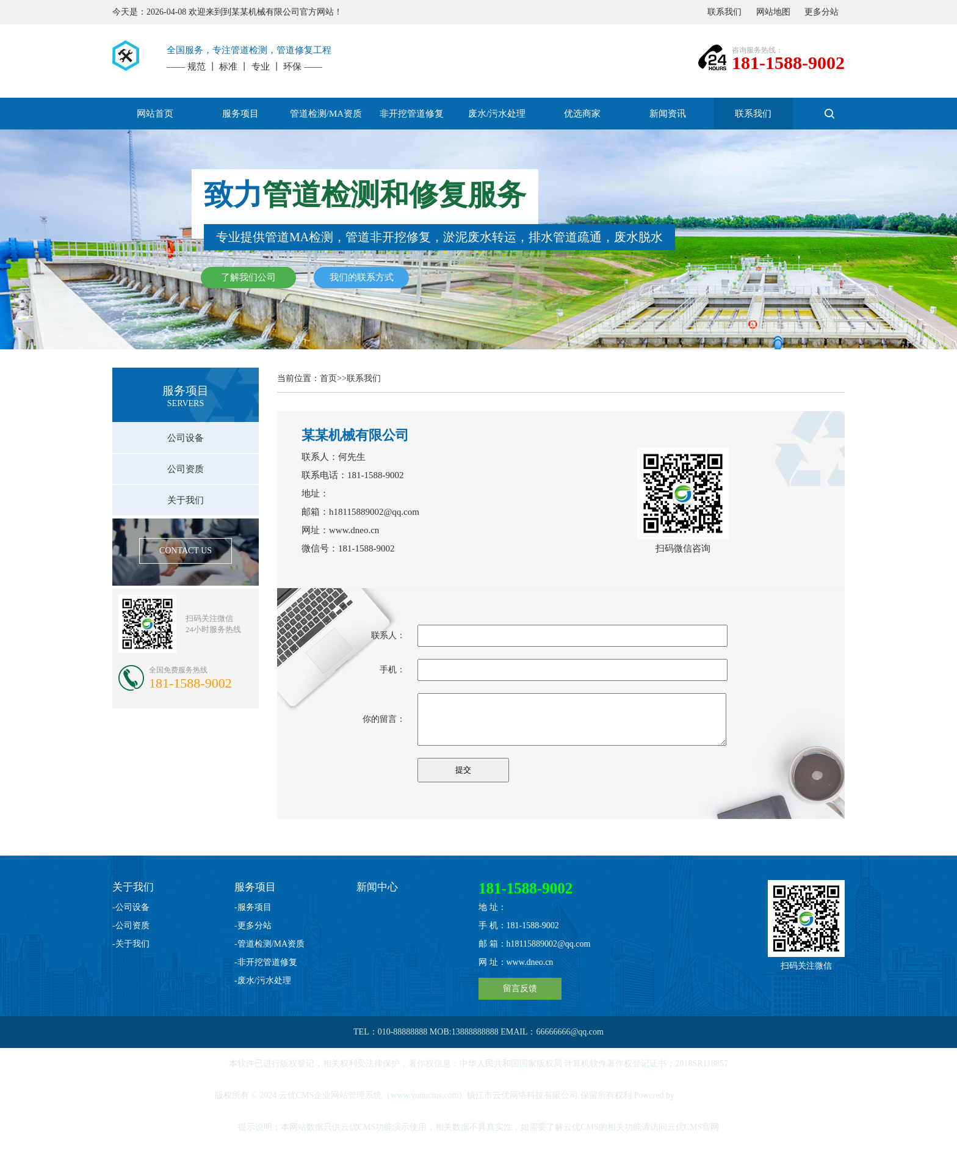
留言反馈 (520, 988)
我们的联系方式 (362, 277)
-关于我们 (131, 943)
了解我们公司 (248, 277)
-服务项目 (253, 907)
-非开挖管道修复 (265, 962)
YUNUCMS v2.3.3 (709, 1095)
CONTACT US (185, 550)
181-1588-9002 (788, 63)
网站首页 (155, 113)
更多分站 (821, 11)
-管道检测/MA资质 (269, 943)
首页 (328, 378)
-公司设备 (131, 907)
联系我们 (724, 11)
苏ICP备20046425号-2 (479, 1158)
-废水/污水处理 (262, 980)
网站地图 (773, 11)
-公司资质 (131, 925)
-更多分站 (253, 925)
